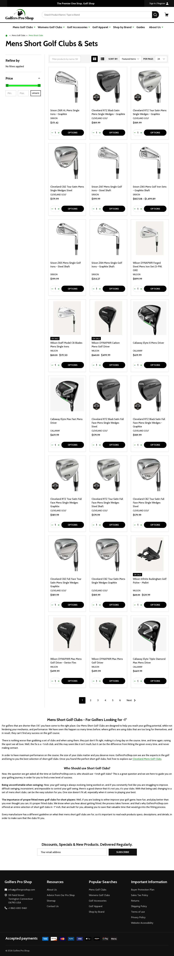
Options (72, 132)
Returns (135, 900)
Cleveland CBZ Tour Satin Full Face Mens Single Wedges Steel (148, 502)
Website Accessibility (142, 922)
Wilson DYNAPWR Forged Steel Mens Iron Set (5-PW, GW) (147, 266)
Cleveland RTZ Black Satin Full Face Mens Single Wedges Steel (108, 423)
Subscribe (122, 852)
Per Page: (148, 59)
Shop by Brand (122, 27)
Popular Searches (103, 882)
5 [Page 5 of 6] (112, 700)
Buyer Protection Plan (142, 889)
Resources (55, 882)
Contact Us (53, 906)
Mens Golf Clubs (23, 27)
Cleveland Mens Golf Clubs (147, 758)
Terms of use (138, 911)
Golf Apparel (100, 27)
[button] (23, 78)
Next (132, 700)
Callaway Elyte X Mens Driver (148, 342)
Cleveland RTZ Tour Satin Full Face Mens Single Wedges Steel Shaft (107, 502)
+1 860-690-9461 (17, 908)
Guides (140, 27)
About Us (155, 27)
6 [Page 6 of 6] (120, 700)
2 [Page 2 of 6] (90, 700)
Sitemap (51, 900)
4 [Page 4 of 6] (105, 700)
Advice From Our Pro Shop (61, 895)
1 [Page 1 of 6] (82, 700)
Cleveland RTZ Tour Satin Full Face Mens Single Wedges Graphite (66, 502)
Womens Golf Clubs (50, 27)
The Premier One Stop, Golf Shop (76, 3)
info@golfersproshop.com (21, 889)
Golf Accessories (77, 27)
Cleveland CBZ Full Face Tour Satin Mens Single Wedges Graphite (65, 582)
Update (35, 93)
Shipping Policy (139, 906)
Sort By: (113, 59)
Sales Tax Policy (139, 895)
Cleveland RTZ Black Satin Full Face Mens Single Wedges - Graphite (149, 423)
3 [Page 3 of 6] (98, 700)
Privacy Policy (138, 917)
